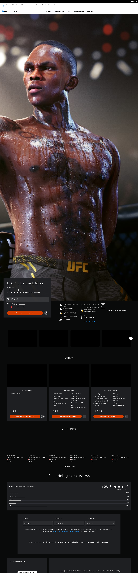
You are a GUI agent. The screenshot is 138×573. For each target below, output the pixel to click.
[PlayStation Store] (10, 9)
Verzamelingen (59, 10)
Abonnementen (78, 10)
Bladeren (90, 10)
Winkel (44, 5)
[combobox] (38, 521)
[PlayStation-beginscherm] (3, 5)
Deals (68, 10)
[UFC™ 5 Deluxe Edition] (22, 337)
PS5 (13, 5)
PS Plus (22, 5)
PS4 (17, 5)
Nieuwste (48, 10)
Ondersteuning (52, 5)
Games (7, 5)
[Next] (131, 337)
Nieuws (37, 5)
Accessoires (30, 5)
